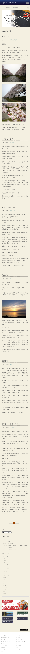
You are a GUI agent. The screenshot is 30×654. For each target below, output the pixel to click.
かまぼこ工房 (19, 639)
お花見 (4, 539)
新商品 (4, 579)
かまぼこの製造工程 (6, 641)
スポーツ (5, 558)
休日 (4, 570)
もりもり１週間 (7, 139)
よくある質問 (4, 645)
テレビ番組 (5, 564)
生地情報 (3, 647)
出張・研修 (5, 571)
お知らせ (18, 635)
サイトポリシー (19, 649)
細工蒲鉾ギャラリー (20, 641)
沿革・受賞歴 (4, 639)
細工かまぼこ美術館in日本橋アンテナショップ (13, 549)
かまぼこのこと (6, 556)
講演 (4, 591)
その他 (4, 560)
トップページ (4, 635)
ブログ (17, 643)
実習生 (4, 577)
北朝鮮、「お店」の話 (10, 424)
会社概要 (18, 637)
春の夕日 (5, 275)
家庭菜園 (5, 361)
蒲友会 (4, 589)
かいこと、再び (6, 541)
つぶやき (5, 562)
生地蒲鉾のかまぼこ (6, 637)
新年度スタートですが (8, 543)
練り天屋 (5, 587)
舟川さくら (6, 36)
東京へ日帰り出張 (8, 207)
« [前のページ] (10, 522)
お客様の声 (18, 645)
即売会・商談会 (6, 575)
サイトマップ (4, 649)
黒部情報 (5, 593)
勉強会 (4, 573)
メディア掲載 (6, 568)
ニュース (5, 566)
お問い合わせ (19, 647)
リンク (2, 651)
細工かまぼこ (6, 585)
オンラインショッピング (7, 643)
